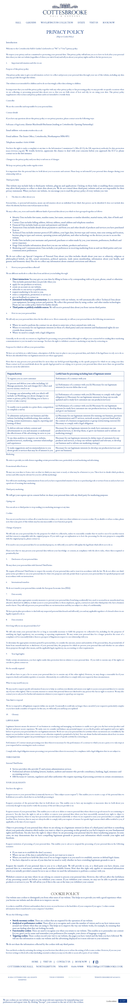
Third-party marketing (16, 496)
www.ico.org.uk (32, 153)
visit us (46, 983)
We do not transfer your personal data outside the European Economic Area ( (39, 597)
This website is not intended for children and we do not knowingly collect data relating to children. (49, 85)
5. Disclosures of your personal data (24, 568)
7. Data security (15, 603)
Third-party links (13, 182)
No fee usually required (16, 682)
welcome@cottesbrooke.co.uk (31, 132)
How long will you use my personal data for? (25, 637)
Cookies (9, 520)
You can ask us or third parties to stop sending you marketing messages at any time (41, 514)
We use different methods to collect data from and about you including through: (40, 275)
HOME (33, 983)
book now (83, 983)
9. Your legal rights (16, 668)
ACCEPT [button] (123, 1001)
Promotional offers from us (17, 473)
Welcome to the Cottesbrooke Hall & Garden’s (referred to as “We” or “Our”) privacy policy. (45, 48)
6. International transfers (19, 591)
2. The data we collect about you (22, 199)
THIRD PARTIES (14, 778)
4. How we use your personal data (23, 315)
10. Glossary (13, 731)
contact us (63, 983)
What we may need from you (18, 699)
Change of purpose (14, 534)
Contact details (12, 114)
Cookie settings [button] (111, 1001)
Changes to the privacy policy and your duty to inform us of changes (35, 161)
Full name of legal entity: (17, 126)
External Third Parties (15, 784)
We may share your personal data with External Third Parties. (32, 574)
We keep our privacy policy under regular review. (27, 167)
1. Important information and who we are (26, 65)
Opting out (11, 508)
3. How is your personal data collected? (25, 269)
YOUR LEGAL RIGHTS (17, 804)
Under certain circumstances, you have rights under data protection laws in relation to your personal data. (52, 674)
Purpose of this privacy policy (19, 71)
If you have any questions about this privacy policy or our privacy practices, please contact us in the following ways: (55, 120)
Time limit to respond (15, 716)
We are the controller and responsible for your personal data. (32, 108)
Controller (10, 102)
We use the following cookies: (18, 936)
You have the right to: (15, 810)
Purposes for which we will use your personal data (27, 354)
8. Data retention (16, 631)
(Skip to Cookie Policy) (65, 36)
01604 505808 (30, 144)
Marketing (10, 461)
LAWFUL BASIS (13, 737)
